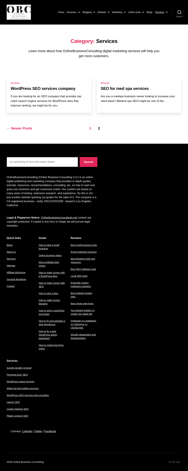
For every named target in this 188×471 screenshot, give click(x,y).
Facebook (50, 431)
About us (11, 252)
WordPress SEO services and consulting (28, 395)
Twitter (38, 431)
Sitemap (11, 265)
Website (102, 12)
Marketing (117, 12)
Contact (11, 286)
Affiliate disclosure (16, 272)
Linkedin (27, 431)
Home (61, 12)
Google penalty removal (19, 368)
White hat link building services (23, 388)
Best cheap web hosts (82, 303)
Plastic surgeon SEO (17, 416)
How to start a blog (48, 293)
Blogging (87, 12)
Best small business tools (84, 245)
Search (88, 162)
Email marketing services (84, 252)
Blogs (149, 12)
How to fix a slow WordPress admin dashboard (48, 335)
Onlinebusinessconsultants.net (59, 217)
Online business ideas (50, 255)
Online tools (134, 12)
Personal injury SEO (17, 374)
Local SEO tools (79, 276)
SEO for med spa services (125, 88)
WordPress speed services (20, 381)
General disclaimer (16, 279)
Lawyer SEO (13, 402)
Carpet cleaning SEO (18, 409)
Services (159, 12)
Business (71, 12)
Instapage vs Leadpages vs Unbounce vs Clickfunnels (83, 324)
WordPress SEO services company (43, 88)
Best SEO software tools (83, 269)
